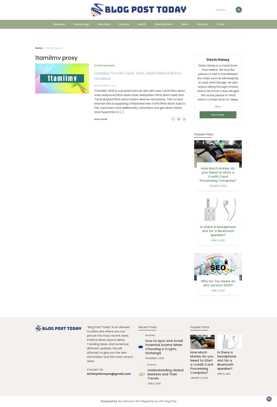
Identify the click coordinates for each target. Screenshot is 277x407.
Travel (220, 24)
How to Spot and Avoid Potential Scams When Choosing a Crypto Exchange (164, 347)
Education (104, 24)
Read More (100, 119)
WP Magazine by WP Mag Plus (155, 401)
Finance (124, 24)
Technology (81, 24)
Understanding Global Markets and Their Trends (166, 374)
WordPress (125, 401)
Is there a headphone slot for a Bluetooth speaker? (218, 231)
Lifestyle (202, 24)
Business (59, 24)
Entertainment (164, 24)
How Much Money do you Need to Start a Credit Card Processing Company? (218, 174)
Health (142, 24)
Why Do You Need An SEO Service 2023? (218, 283)
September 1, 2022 (106, 85)
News (185, 24)
